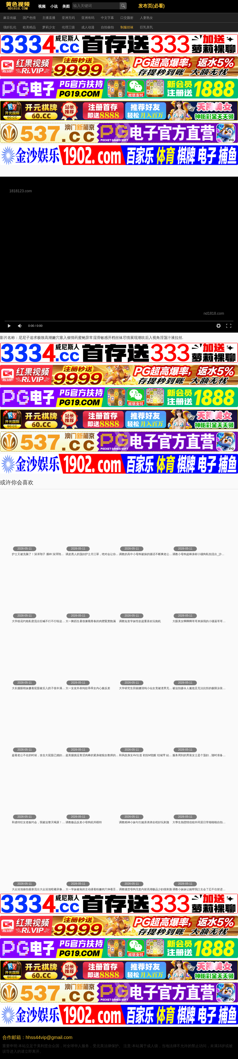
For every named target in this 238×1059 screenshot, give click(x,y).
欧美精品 (29, 27)
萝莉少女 (48, 27)
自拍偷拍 (107, 27)
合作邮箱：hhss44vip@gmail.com (37, 1037)
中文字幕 (107, 18)
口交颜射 (126, 18)
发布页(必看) (151, 5)
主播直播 (48, 18)
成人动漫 (87, 27)
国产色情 (29, 18)
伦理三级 (68, 27)
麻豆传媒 (9, 18)
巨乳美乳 (146, 27)
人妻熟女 (146, 18)
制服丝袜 (126, 27)
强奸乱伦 (9, 27)
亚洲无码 (68, 18)
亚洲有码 (87, 18)
